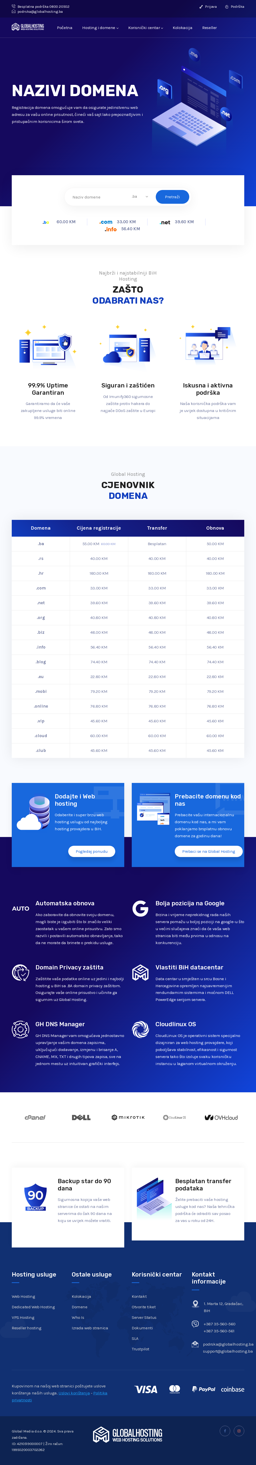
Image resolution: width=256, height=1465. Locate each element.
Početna (64, 27)
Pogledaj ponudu (92, 851)
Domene (80, 1306)
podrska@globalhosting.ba (37, 11)
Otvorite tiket (144, 1306)
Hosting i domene (100, 27)
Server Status (144, 1317)
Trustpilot (140, 1348)
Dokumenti (142, 1327)
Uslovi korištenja (74, 1392)
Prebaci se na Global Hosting (208, 851)
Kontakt (139, 1296)
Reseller (209, 27)
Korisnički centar (145, 27)
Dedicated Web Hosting (33, 1306)
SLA (135, 1338)
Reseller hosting (27, 1327)
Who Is (78, 1317)
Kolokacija (182, 27)
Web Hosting (23, 1296)
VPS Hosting (23, 1317)
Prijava (208, 6)
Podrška (234, 6)
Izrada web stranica (90, 1327)
